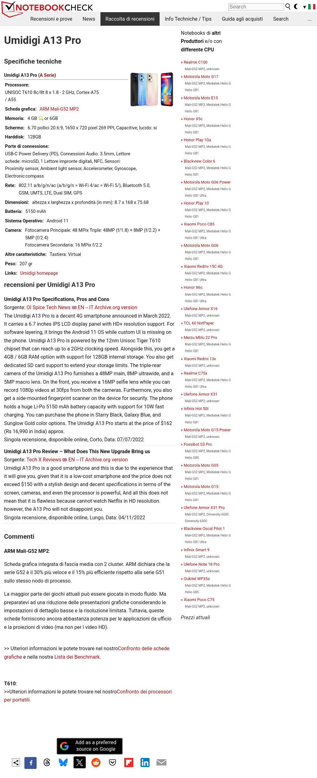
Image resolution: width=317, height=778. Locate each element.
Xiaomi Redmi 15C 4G (203, 266)
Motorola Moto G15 (201, 486)
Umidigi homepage (39, 273)
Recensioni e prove (51, 19)
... (310, 19)
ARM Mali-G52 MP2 (59, 109)
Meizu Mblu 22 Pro (200, 337)
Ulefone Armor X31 (200, 394)
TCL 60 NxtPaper (199, 323)
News (89, 19)
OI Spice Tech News (49, 307)
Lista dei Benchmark (77, 657)
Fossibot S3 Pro (198, 444)
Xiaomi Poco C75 (199, 599)
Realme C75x (195, 373)
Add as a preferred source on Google (88, 745)
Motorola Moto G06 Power (207, 182)
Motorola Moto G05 (201, 465)
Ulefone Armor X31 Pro (204, 507)
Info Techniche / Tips (188, 19)
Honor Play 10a (197, 139)
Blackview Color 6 (199, 161)
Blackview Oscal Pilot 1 (204, 528)
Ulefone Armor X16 (200, 308)
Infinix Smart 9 (196, 549)
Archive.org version (116, 307)
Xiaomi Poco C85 (199, 224)
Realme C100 (195, 62)
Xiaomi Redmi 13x (200, 358)
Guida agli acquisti (242, 19)
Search (281, 19)
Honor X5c (193, 119)
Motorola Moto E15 (201, 98)
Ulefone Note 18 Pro (202, 564)
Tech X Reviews (43, 460)
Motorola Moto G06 (201, 245)
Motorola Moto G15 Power (207, 430)
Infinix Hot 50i (196, 408)
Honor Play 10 (196, 203)
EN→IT (86, 307)
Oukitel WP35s (197, 578)
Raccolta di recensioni (130, 19)
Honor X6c (193, 287)
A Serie (47, 75)
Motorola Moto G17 (201, 76)
